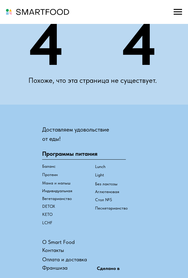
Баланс (49, 166)
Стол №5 (103, 199)
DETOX (48, 206)
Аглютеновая (107, 191)
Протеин (50, 174)
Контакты (53, 250)
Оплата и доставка (64, 259)
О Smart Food (58, 242)
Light (99, 174)
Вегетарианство (57, 198)
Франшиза (55, 268)
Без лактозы (106, 183)
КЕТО (47, 214)
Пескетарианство (111, 208)
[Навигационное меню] (178, 12)
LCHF (47, 222)
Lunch (100, 166)
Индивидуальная (57, 190)
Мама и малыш (56, 183)
